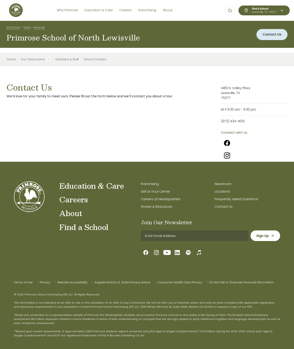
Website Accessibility (72, 282)
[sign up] (265, 235)
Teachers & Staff (67, 59)
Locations (222, 191)
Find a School (83, 227)
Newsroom (223, 184)
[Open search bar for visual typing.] (230, 11)
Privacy (45, 282)
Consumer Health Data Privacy (179, 282)
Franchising (150, 184)
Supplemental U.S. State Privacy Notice (122, 282)
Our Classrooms (33, 59)
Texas (26, 28)
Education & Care (91, 186)
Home (11, 59)
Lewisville (39, 28)
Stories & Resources (156, 206)
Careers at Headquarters (160, 199)
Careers (73, 199)
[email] (194, 235)
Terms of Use (23, 282)
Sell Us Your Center (155, 191)
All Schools (13, 28)
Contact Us (271, 36)
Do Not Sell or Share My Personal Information (241, 282)
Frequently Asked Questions (236, 199)
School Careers (95, 59)
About (70, 213)
